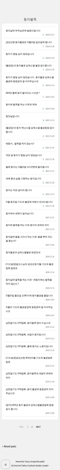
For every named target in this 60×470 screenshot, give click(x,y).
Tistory (27, 462)
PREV (21, 426)
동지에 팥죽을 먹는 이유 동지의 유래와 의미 (27, 225)
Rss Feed (15, 466)
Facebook (31, 466)
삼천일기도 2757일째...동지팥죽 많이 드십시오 (28, 323)
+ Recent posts (9, 446)
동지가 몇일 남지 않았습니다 (20, 54)
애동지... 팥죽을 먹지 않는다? (20, 143)
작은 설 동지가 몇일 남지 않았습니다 (24, 155)
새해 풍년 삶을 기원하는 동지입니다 (23, 178)
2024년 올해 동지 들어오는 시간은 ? (23, 93)
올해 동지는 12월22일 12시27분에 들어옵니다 (27, 167)
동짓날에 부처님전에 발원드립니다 (23, 30)
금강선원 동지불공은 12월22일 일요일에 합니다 (29, 42)
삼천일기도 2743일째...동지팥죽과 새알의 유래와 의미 (29, 375)
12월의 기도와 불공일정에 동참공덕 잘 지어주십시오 (29, 309)
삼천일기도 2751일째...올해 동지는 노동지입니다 (29, 346)
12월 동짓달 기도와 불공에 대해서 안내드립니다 (29, 202)
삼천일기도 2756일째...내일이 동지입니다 (26, 334)
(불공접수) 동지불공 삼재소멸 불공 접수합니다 (29, 65)
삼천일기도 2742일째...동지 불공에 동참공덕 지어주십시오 (29, 391)
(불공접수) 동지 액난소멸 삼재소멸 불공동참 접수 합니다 (30, 130)
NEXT (38, 426)
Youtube (39, 466)
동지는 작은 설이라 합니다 (19, 190)
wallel (42, 462)
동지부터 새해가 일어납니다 (20, 213)
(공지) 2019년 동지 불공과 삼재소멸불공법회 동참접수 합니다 (30, 407)
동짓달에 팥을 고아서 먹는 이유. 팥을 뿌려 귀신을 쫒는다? (29, 238)
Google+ (45, 466)
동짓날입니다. (13, 116)
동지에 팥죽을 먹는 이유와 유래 (21, 104)
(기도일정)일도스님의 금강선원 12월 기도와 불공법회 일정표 (29, 266)
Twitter (24, 466)
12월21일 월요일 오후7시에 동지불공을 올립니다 (29, 295)
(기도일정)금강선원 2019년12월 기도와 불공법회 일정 (29, 360)
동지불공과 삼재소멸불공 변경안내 (23, 252)
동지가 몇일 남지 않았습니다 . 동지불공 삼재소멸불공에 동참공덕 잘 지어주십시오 (30, 79)
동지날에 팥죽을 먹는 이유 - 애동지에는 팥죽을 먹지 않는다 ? (29, 281)
